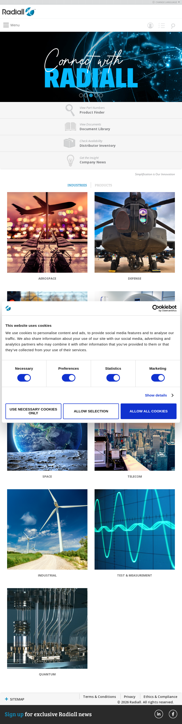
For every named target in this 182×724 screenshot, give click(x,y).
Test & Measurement (134, 575)
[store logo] (47, 11)
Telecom (134, 476)
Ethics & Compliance (160, 696)
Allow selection (91, 411)
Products (103, 185)
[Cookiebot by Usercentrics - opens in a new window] (156, 308)
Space (47, 476)
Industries (77, 185)
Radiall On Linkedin (159, 714)
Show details (156, 395)
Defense (134, 278)
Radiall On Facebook (173, 714)
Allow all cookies (149, 411)
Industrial (47, 575)
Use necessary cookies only (33, 411)
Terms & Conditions (99, 696)
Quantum (47, 674)
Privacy (130, 696)
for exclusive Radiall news (48, 714)
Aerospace (47, 278)
